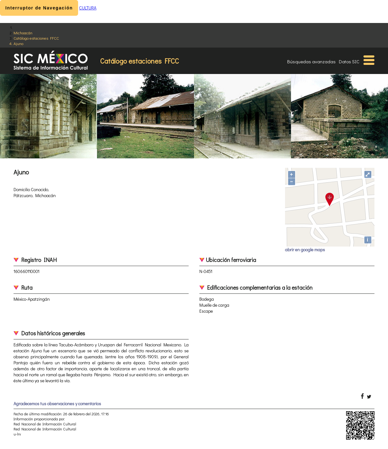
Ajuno (18, 43)
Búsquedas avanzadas (311, 61)
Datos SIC (349, 61)
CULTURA (87, 8)
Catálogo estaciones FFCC (36, 38)
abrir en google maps (305, 250)
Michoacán (23, 32)
